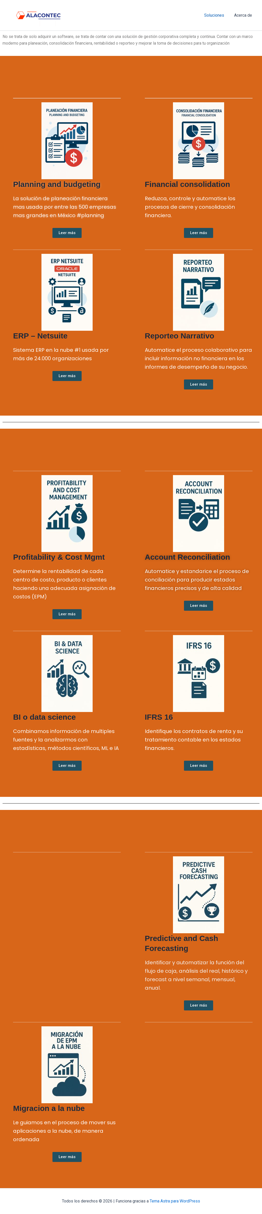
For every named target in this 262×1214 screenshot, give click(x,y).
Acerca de (244, 15)
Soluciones (217, 15)
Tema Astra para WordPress (175, 1201)
